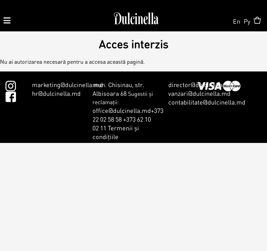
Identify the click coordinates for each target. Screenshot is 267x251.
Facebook (10, 95)
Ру (247, 21)
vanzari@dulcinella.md (199, 93)
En (236, 21)
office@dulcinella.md (121, 110)
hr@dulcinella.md (56, 93)
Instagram (10, 85)
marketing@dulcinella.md (67, 85)
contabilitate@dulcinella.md (206, 102)
